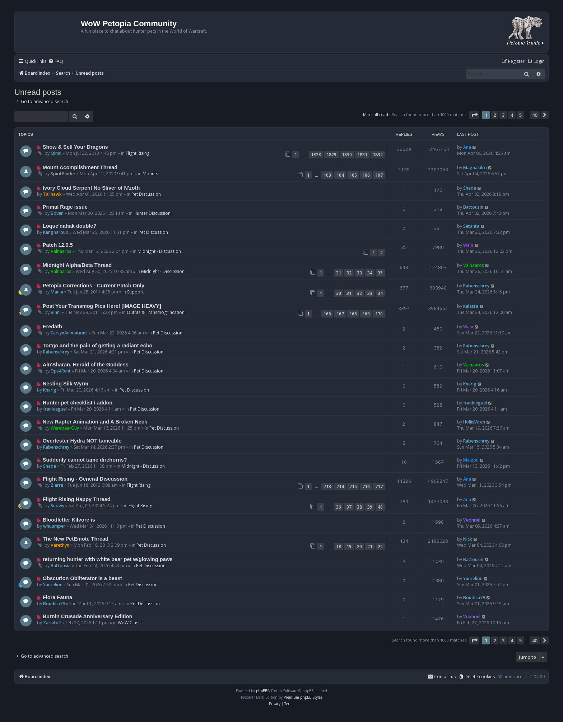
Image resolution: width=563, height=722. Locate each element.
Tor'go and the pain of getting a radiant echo (98, 345)
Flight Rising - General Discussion (85, 479)
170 (379, 314)
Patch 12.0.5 (58, 245)
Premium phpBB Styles (303, 697)
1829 (331, 155)
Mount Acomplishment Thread (80, 167)
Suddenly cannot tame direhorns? (85, 460)
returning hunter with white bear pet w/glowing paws (108, 559)
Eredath (52, 326)
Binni (56, 312)
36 (338, 507)
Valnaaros (61, 251)
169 (366, 314)
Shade (469, 188)
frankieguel (55, 409)
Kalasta (470, 306)
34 (369, 273)
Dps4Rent (61, 371)
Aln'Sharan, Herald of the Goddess (86, 364)
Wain (468, 245)
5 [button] (520, 115)
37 (349, 507)
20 (359, 546)
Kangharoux (55, 232)
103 (327, 175)
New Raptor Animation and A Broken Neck (95, 422)
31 (338, 273)
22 (380, 546)
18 (338, 546)
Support (135, 292)
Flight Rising (137, 153)
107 (379, 175)
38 (359, 507)
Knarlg (49, 390)
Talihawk (52, 194)
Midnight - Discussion (159, 251)
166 (327, 314)
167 (340, 314)
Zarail (49, 623)
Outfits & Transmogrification (156, 312)
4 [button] (512, 115)
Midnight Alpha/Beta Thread (77, 265)
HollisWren (474, 422)
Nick (467, 539)
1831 (362, 155)
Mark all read (375, 114)
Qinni (56, 153)
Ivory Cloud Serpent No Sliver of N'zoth (91, 188)
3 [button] (503, 115)
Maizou (471, 460)
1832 (378, 155)
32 (349, 273)
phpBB (261, 690)
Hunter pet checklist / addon (77, 403)
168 (353, 314)
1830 (347, 155)
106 (366, 175)
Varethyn (60, 545)
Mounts (150, 174)
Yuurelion (52, 585)
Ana (467, 147)
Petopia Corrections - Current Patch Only (93, 285)
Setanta (471, 226)
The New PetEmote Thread (75, 539)
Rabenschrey (476, 286)
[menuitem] (55, 61)
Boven (57, 213)
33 (359, 273)
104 (340, 175)
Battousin (473, 207)
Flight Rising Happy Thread (77, 499)
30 (338, 293)
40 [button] (534, 115)
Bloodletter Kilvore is (69, 520)
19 (349, 546)
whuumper (54, 526)
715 (353, 486)
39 (369, 507)
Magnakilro (475, 168)
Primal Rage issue (65, 207)
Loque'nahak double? (69, 226)
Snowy (57, 506)
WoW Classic (131, 623)
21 (369, 546)
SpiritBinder (63, 174)
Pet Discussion (146, 194)
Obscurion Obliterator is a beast (82, 578)
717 (379, 486)
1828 (316, 155)
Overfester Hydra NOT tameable (82, 441)
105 (353, 175)
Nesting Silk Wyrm (65, 384)
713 (327, 486)
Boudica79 (54, 604)
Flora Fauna (57, 597)
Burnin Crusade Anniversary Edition (87, 616)
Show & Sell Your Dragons (75, 147)
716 (366, 486)
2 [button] (494, 115)
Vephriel (471, 520)
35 (380, 273)
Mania (57, 292)
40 (380, 507)
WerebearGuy (65, 428)
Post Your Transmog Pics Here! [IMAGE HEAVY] (102, 306)
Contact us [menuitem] (442, 677)
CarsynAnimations (69, 333)
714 (340, 486)
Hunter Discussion (152, 213)
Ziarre (57, 485)
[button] (474, 115)
